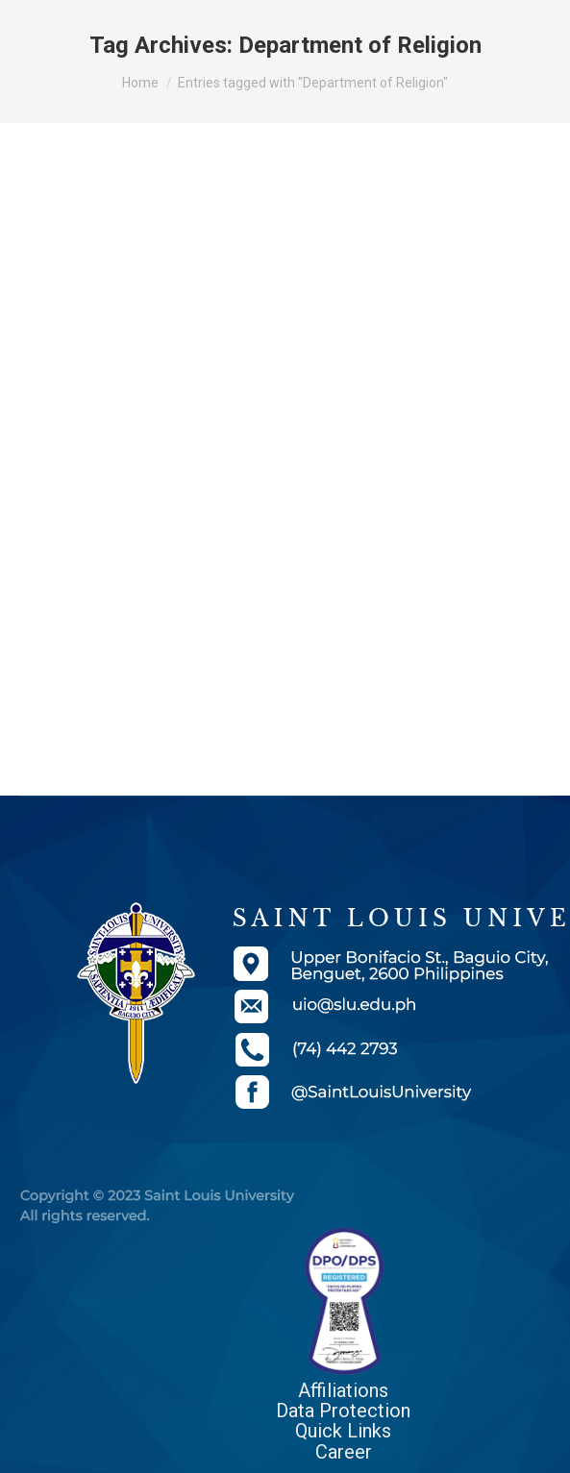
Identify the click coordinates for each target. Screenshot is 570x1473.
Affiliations (343, 1390)
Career (343, 1451)
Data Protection (343, 1410)
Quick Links (343, 1430)
